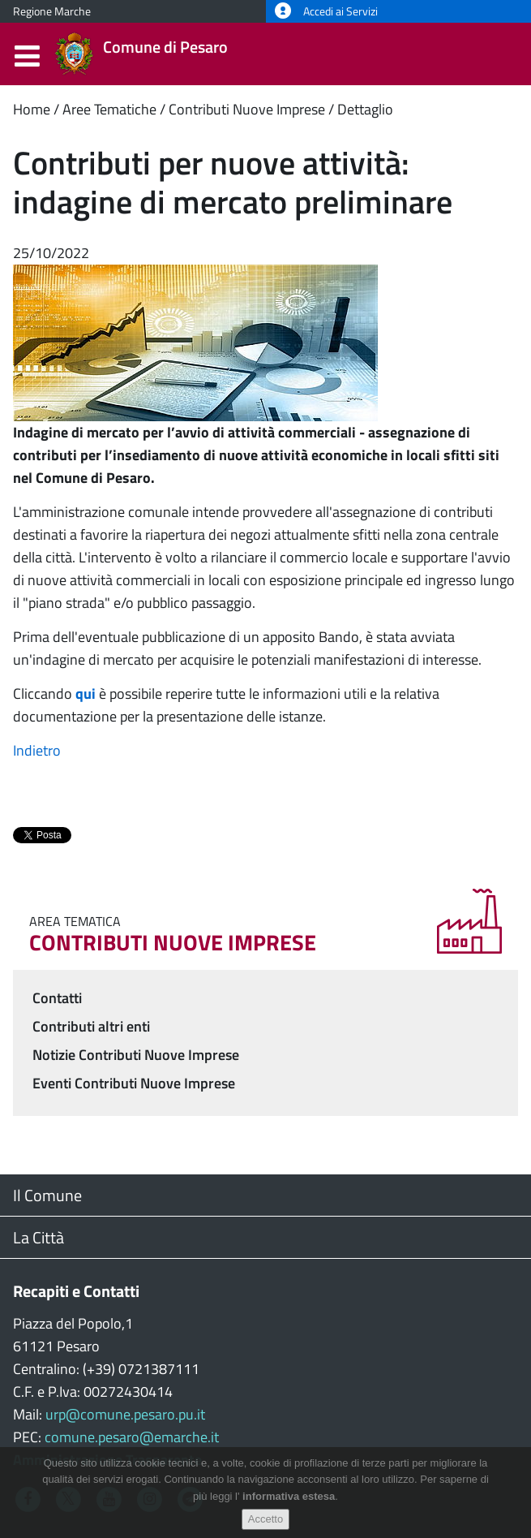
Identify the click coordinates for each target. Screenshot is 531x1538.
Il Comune (47, 1195)
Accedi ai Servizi (326, 11)
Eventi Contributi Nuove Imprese (133, 1083)
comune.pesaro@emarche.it (132, 1437)
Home (31, 109)
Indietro (37, 750)
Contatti (57, 998)
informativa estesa (288, 1496)
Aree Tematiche (109, 109)
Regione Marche (52, 11)
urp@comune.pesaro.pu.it (125, 1414)
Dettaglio (365, 109)
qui (85, 693)
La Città (38, 1237)
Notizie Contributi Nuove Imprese (135, 1055)
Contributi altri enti (91, 1026)
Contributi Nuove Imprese (247, 109)
